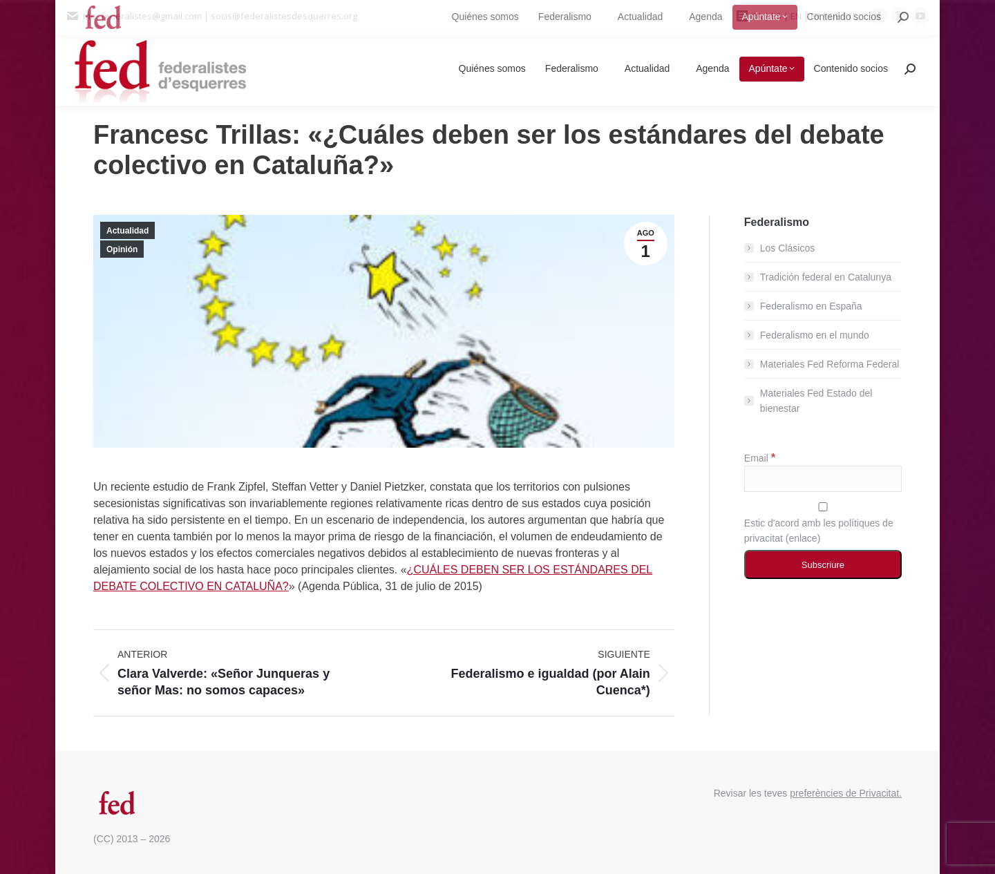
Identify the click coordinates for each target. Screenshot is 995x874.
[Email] (823, 479)
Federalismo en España (811, 306)
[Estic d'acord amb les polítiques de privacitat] (823, 506)
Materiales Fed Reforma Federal (830, 364)
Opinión (122, 249)
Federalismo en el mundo (814, 335)
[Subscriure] (823, 564)
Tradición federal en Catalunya (825, 277)
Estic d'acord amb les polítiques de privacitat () (823, 523)
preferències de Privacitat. (846, 793)
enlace (802, 538)
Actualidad (127, 231)
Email (759, 458)
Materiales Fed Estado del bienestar (816, 401)
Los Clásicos (787, 248)
